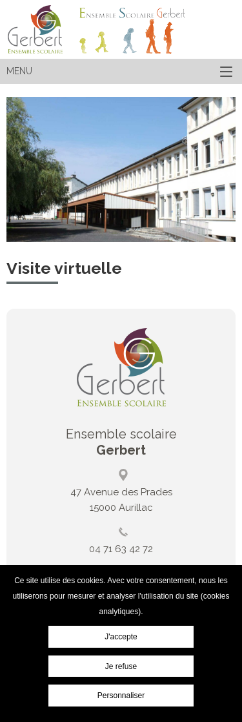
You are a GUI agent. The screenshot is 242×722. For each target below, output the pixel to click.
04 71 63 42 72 (121, 549)
